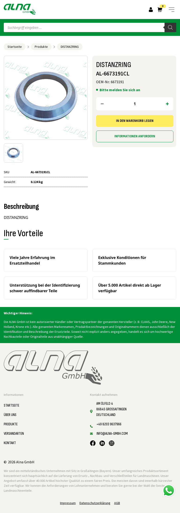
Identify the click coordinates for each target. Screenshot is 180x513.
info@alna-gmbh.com (112, 433)
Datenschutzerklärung (94, 503)
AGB (117, 503)
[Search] (170, 27)
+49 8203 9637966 (109, 424)
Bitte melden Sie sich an (120, 89)
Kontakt (10, 443)
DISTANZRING (70, 47)
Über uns (10, 415)
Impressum (68, 503)
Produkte (41, 47)
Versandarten (14, 433)
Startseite (15, 47)
